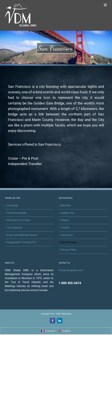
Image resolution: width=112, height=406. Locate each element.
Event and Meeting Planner (22, 235)
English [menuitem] (66, 330)
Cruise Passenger (16, 212)
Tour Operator (14, 227)
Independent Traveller (25, 164)
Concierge (12, 205)
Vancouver (67, 235)
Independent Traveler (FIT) (22, 242)
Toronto (65, 227)
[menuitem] (48, 331)
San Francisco (69, 242)
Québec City (67, 212)
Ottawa (65, 220)
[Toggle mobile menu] (105, 5)
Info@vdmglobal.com (71, 270)
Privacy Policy (69, 249)
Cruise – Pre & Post (23, 158)
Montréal (66, 205)
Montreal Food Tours (18, 220)
